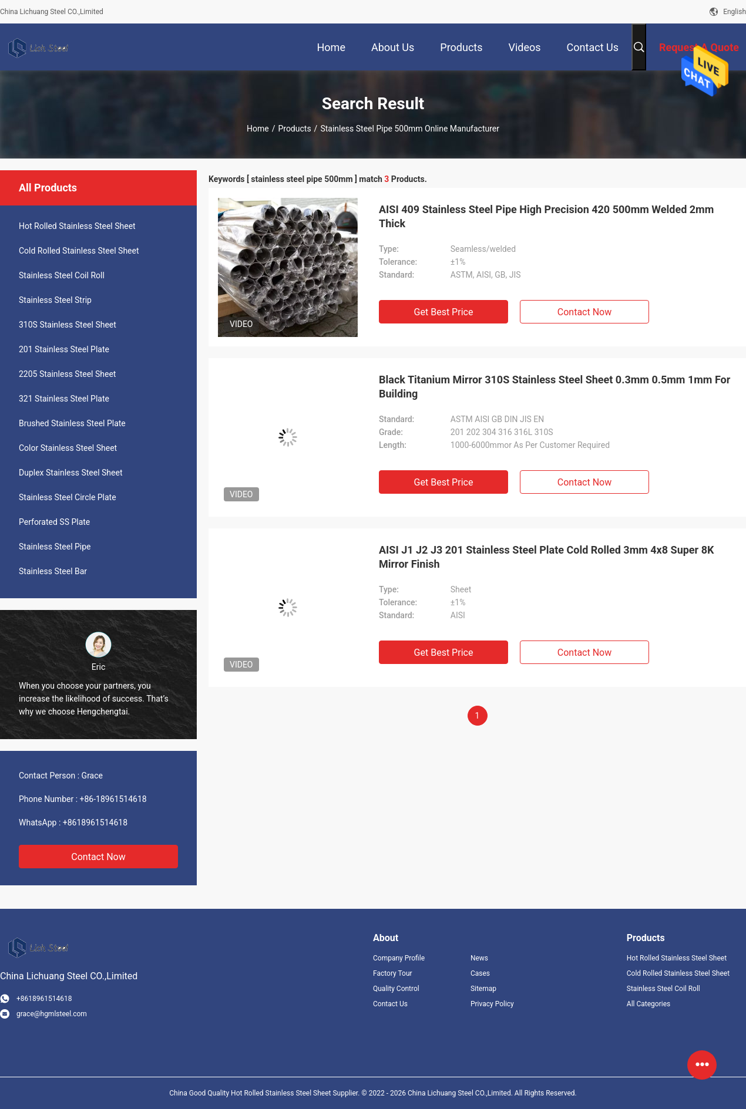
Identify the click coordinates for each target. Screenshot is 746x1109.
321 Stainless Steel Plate (64, 398)
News (479, 958)
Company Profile (399, 958)
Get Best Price (443, 312)
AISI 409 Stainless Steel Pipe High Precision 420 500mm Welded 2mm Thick (546, 216)
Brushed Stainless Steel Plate (72, 423)
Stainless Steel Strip (55, 300)
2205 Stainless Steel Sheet (67, 374)
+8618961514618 (95, 822)
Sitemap (483, 989)
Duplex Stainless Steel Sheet (70, 472)
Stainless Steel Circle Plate (67, 497)
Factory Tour (392, 973)
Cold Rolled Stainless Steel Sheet (79, 250)
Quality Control (396, 989)
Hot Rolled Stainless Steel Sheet (77, 226)
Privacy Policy (492, 1004)
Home (258, 128)
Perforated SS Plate (54, 522)
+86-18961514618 (113, 799)
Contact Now (98, 856)
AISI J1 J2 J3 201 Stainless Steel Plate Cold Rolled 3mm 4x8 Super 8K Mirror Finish (546, 557)
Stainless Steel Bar (53, 571)
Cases (480, 973)
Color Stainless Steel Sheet (68, 448)
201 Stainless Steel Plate (64, 349)
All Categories (648, 1004)
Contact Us (390, 1004)
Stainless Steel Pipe (55, 546)
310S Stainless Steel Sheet (67, 324)
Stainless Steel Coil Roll (62, 275)
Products (294, 128)
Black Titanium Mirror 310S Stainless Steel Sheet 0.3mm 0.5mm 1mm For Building (554, 386)
